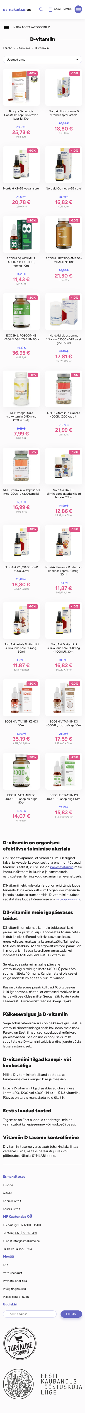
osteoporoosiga (68, 899)
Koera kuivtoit (12, 1201)
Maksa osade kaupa (16, 1296)
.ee (17, 9)
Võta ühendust (12, 1273)
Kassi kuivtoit (11, 1209)
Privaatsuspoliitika (15, 1281)
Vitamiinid (23, 48)
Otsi (41, 9)
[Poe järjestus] (42, 59)
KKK (5, 1265)
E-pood (8, 1185)
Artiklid (7, 1193)
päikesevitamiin (61, 867)
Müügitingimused (14, 1288)
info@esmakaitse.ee (26, 1241)
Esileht (7, 48)
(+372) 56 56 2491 (25, 1233)
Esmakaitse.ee (14, 1177)
